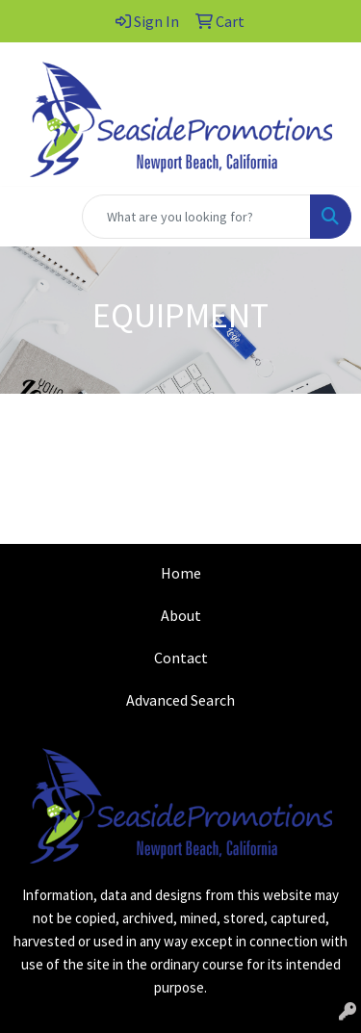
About (181, 615)
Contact (181, 657)
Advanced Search (180, 700)
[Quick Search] (196, 216)
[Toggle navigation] (30, 216)
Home (181, 572)
